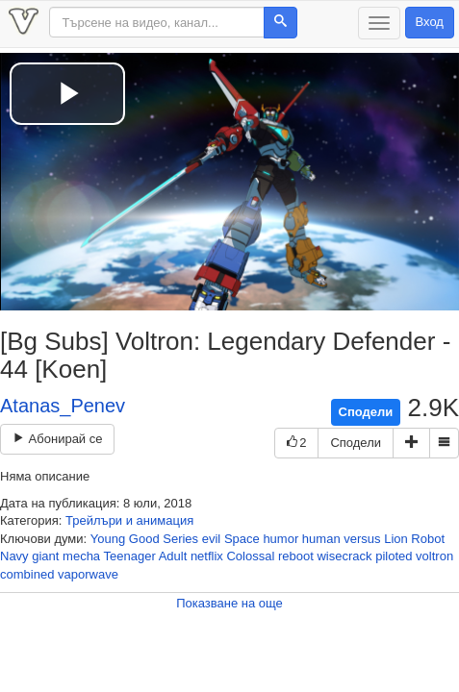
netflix (207, 556)
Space (242, 538)
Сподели (366, 412)
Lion (396, 538)
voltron (434, 556)
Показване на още (229, 603)
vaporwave (88, 574)
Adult (173, 556)
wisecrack (344, 556)
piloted (393, 556)
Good (144, 538)
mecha (81, 556)
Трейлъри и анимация (129, 520)
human (321, 538)
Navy (14, 556)
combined (27, 574)
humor (280, 538)
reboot (296, 556)
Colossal (250, 556)
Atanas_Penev (62, 405)
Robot (428, 538)
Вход (430, 21)
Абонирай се (57, 439)
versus (362, 538)
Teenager (130, 556)
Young (107, 538)
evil (211, 538)
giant (45, 556)
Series (180, 538)
